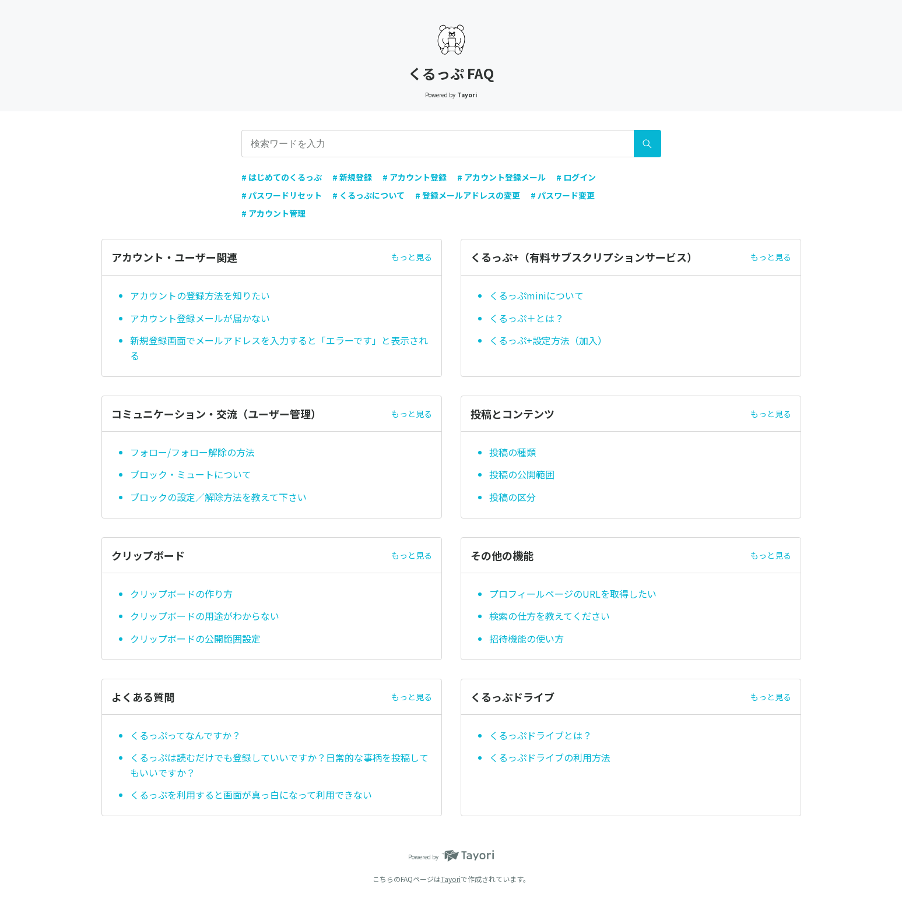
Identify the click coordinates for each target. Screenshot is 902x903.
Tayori (451, 879)
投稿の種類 (512, 452)
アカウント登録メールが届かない (200, 318)
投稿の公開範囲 (521, 474)
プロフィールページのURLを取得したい (573, 594)
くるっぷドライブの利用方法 (549, 757)
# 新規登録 (352, 177)
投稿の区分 (512, 497)
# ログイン (576, 177)
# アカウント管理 (273, 213)
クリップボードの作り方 (181, 594)
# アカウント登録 (414, 177)
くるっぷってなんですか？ (185, 735)
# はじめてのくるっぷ (281, 177)
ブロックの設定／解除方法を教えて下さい (218, 497)
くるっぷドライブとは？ (540, 735)
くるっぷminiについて (536, 295)
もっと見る (411, 257)
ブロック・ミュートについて (190, 474)
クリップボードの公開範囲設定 (195, 638)
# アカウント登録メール (501, 177)
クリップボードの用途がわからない (204, 616)
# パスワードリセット (281, 195)
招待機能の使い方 (527, 638)
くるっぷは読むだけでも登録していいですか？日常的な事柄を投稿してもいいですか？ (279, 764)
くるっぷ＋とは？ (526, 318)
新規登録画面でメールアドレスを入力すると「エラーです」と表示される (279, 347)
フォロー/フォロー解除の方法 (192, 452)
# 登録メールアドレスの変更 (467, 195)
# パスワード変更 (563, 195)
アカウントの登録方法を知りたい (200, 295)
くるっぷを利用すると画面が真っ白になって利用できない (251, 795)
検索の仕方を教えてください (549, 616)
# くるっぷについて (368, 195)
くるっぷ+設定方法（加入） (548, 340)
